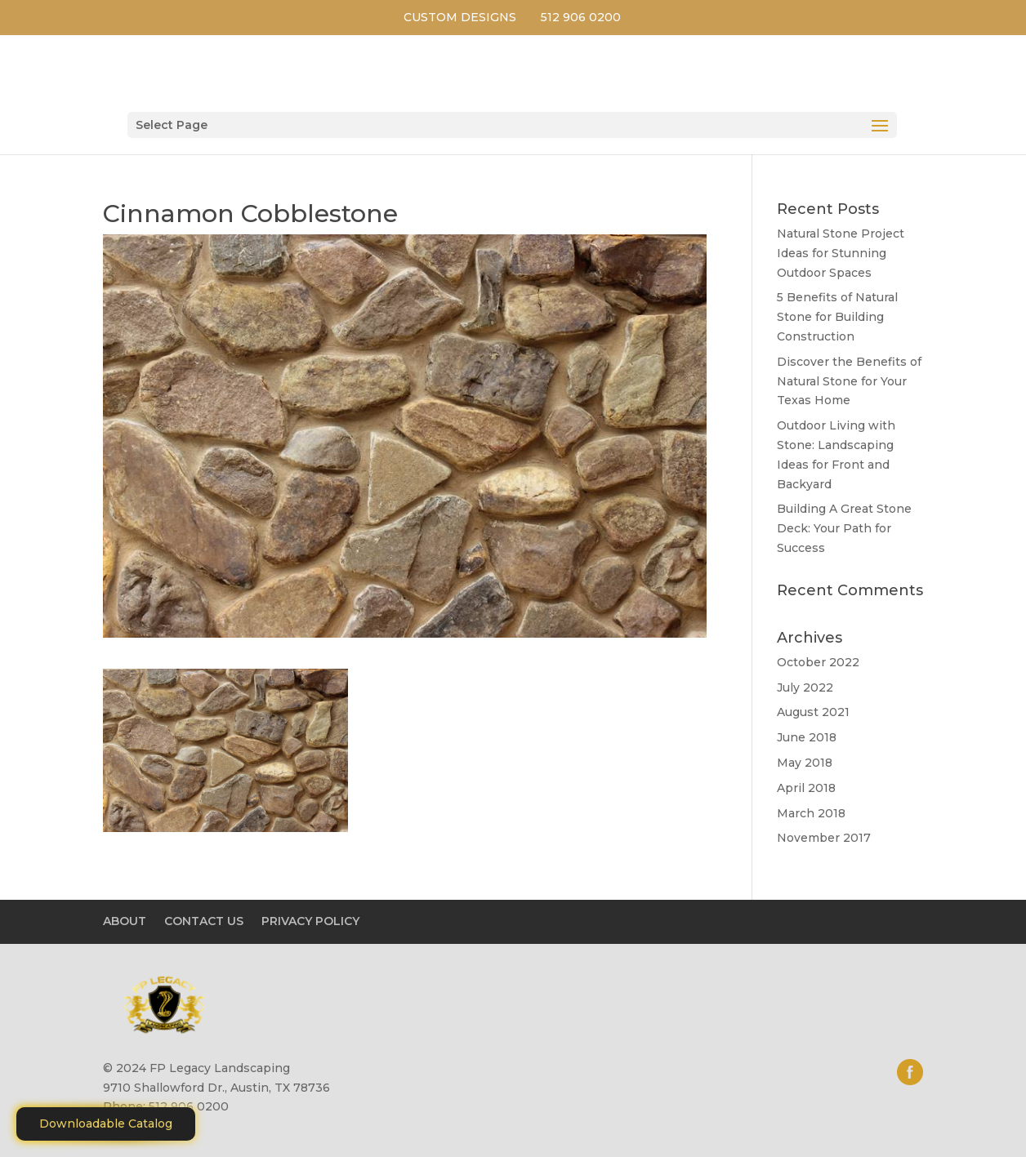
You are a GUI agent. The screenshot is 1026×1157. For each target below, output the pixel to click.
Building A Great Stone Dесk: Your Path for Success (844, 528)
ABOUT (124, 921)
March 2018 (811, 813)
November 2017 (824, 837)
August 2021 (813, 712)
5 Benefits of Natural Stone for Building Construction (837, 317)
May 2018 (804, 762)
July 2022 (805, 687)
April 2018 (806, 788)
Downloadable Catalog (105, 1123)
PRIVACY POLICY (310, 921)
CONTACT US (203, 921)
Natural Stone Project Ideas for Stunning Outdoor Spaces (840, 253)
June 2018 (806, 737)
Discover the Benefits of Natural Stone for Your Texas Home (849, 381)
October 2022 (818, 662)
